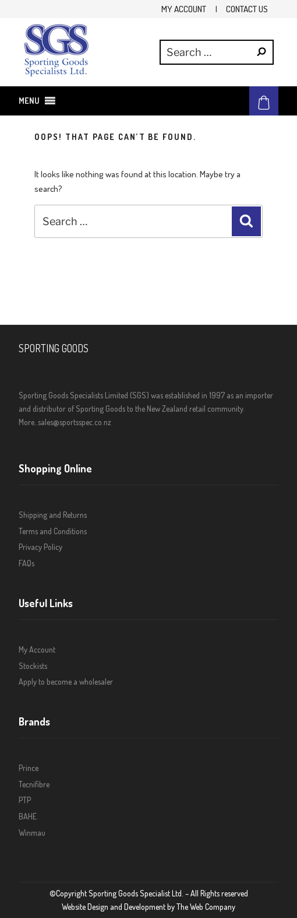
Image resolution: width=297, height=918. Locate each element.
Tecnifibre (34, 784)
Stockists (33, 666)
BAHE (28, 816)
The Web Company (205, 907)
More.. (28, 422)
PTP (25, 800)
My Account (183, 9)
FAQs (26, 563)
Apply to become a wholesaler (66, 681)
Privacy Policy (40, 547)
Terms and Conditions (53, 531)
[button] (29, 100)
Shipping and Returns (53, 515)
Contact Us (247, 9)
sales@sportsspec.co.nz (74, 422)
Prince (28, 768)
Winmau (32, 833)
